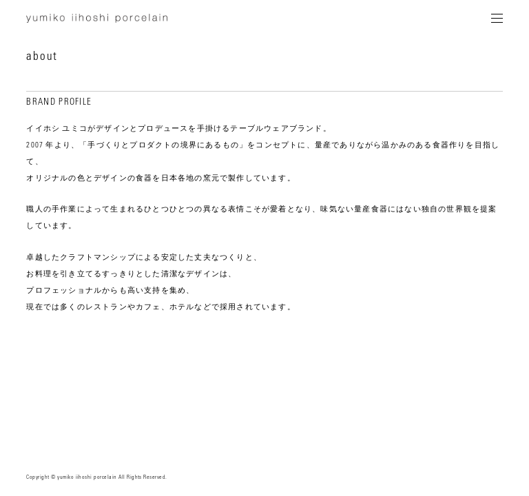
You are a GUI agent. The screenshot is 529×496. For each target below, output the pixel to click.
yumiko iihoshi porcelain (96, 21)
